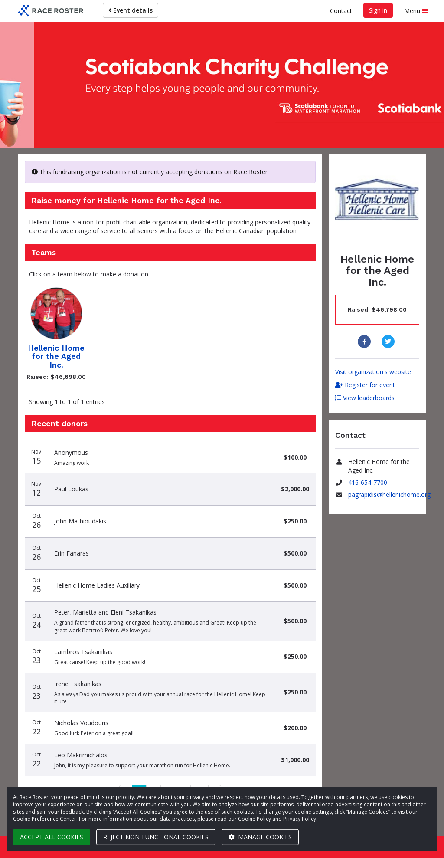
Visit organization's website (373, 372)
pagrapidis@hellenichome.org (389, 494)
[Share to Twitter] (389, 341)
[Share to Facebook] (365, 341)
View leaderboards (365, 398)
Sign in (378, 10)
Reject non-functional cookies (156, 837)
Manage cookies (260, 837)
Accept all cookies (51, 837)
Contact (341, 11)
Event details (130, 10)
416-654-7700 (367, 482)
